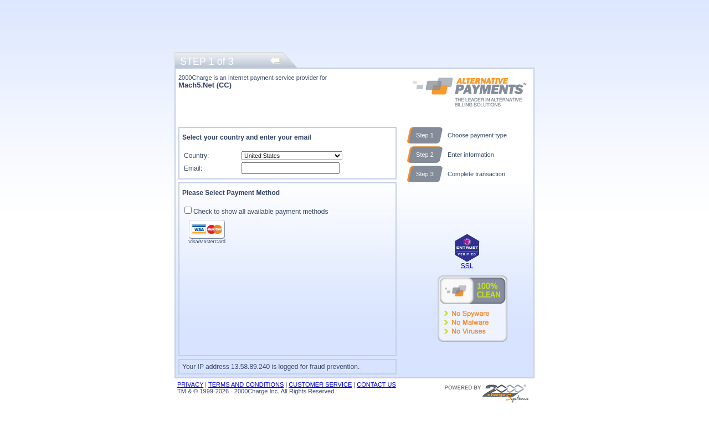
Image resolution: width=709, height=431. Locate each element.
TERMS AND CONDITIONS (246, 384)
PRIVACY (190, 384)
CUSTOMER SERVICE (320, 384)
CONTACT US (376, 384)
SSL (467, 266)
